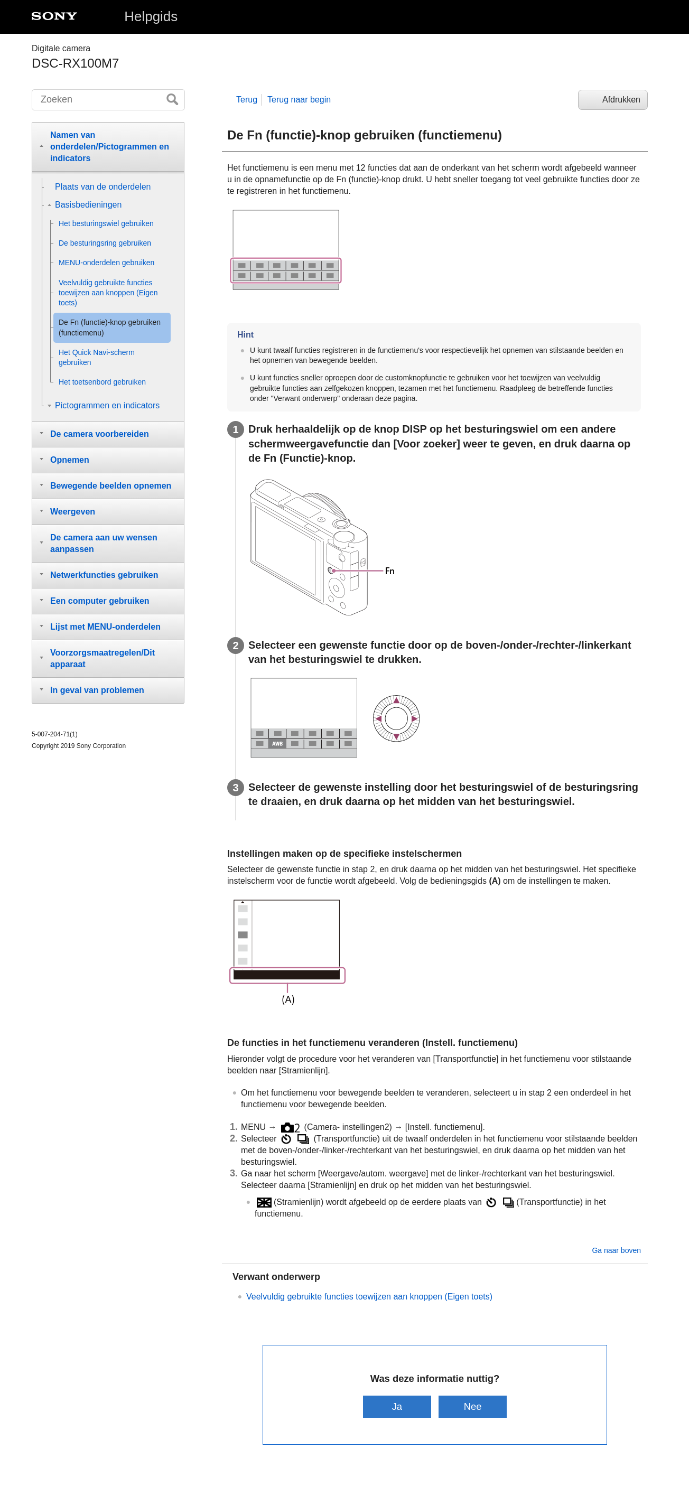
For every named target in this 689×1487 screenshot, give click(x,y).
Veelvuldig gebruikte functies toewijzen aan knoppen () (369, 1296)
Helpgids (151, 16)
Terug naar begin (299, 99)
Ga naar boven (616, 1250)
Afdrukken (621, 99)
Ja (397, 1406)
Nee (473, 1406)
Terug (246, 99)
